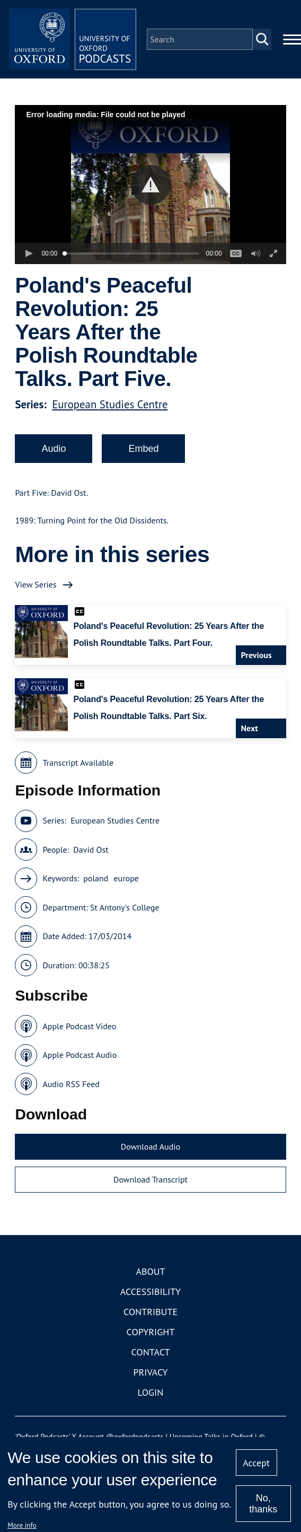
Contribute (150, 1312)
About (150, 1271)
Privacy (150, 1372)
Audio (53, 448)
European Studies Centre (109, 404)
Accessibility (150, 1291)
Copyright (151, 1332)
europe (126, 878)
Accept (256, 1463)
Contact (150, 1352)
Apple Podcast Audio (79, 1054)
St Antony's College (125, 907)
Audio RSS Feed (70, 1084)
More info (22, 1525)
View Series (35, 584)
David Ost (90, 849)
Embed (143, 448)
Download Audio (150, 1146)
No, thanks (263, 1504)
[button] (151, 185)
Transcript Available (77, 762)
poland (95, 878)
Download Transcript (150, 1179)
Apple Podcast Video (79, 1026)
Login (151, 1392)
